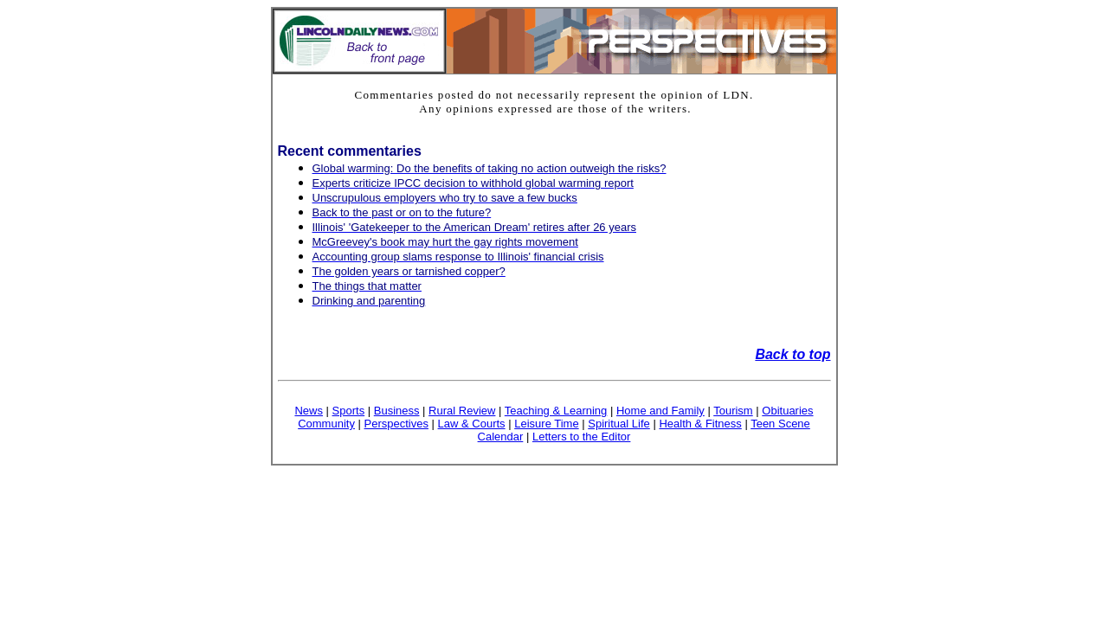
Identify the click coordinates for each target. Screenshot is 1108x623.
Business (397, 410)
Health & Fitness (700, 423)
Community (326, 423)
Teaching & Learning (556, 410)
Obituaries (787, 410)
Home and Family (660, 410)
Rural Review (461, 410)
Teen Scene (780, 423)
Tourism (733, 410)
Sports (348, 410)
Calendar (501, 436)
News (308, 410)
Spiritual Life (619, 423)
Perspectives (396, 423)
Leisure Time (546, 423)
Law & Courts (472, 423)
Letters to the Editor (581, 436)
